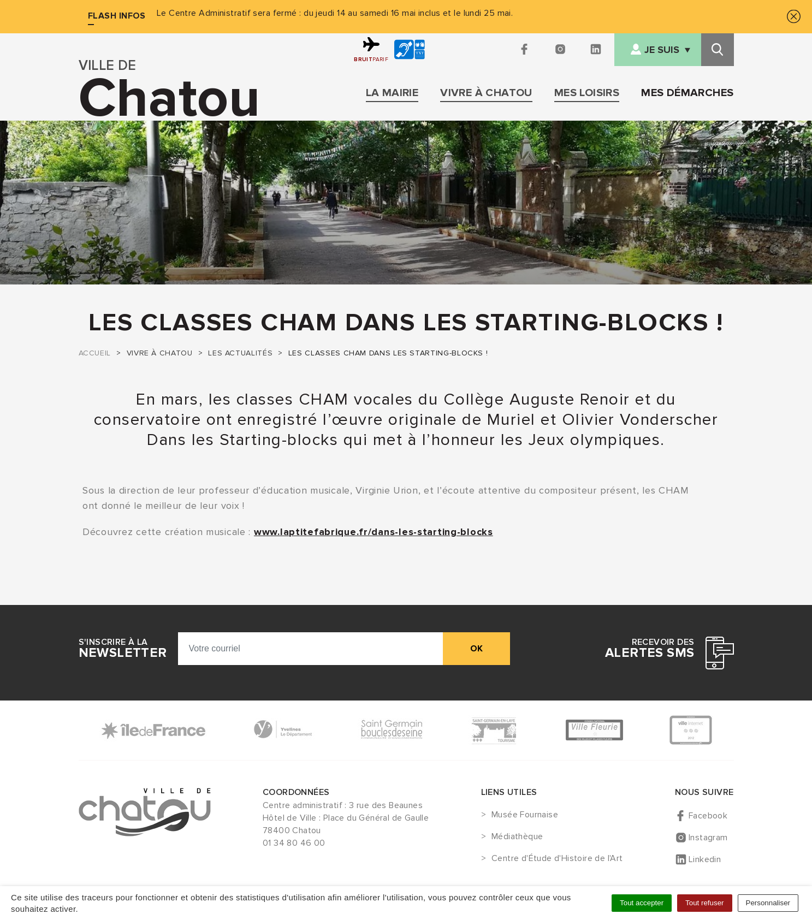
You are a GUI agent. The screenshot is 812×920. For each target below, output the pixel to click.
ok (476, 648)
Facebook (708, 815)
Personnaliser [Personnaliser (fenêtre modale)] (768, 903)
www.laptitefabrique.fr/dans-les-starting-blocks (373, 532)
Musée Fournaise (524, 815)
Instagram (708, 837)
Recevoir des (649, 649)
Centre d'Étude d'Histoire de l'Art (557, 859)
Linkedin (705, 859)
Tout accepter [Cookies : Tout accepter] (641, 903)
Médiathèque (517, 837)
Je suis (661, 50)
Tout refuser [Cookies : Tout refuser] (704, 903)
